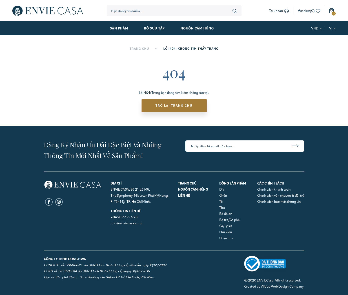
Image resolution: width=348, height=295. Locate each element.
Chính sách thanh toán (274, 189)
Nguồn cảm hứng (197, 28)
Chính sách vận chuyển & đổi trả (280, 195)
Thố (222, 207)
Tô (221, 201)
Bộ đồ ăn (225, 213)
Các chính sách (270, 183)
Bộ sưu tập (154, 28)
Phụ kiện (225, 232)
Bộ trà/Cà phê (229, 219)
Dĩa (221, 189)
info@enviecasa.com (126, 223)
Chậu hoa (226, 238)
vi (330, 28)
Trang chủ (139, 49)
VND (314, 28)
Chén (223, 195)
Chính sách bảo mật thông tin (279, 201)
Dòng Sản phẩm (232, 183)
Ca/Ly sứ (225, 225)
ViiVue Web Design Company (282, 286)
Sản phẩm (119, 28)
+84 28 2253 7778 (124, 217)
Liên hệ (184, 195)
